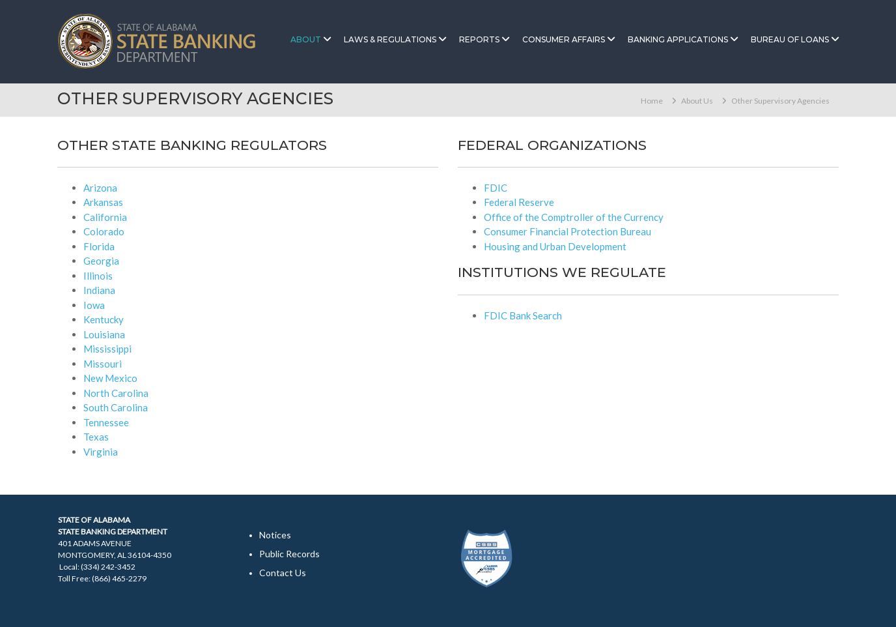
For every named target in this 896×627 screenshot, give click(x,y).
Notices (275, 534)
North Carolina (115, 393)
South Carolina (115, 407)
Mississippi (107, 349)
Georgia (101, 261)
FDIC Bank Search (523, 315)
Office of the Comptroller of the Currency (574, 217)
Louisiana (104, 334)
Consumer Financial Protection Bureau (567, 231)
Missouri (102, 364)
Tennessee (106, 422)
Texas (96, 437)
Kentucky (103, 319)
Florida (99, 246)
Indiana (99, 290)
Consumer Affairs (563, 39)
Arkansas (103, 202)
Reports (479, 39)
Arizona (100, 188)
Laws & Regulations (390, 39)
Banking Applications (678, 39)
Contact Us (282, 572)
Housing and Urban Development (555, 246)
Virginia (100, 452)
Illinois (98, 276)
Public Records (289, 553)
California (105, 217)
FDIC (495, 188)
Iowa (94, 305)
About (305, 39)
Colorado (103, 231)
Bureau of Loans (790, 39)
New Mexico (110, 378)
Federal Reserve (519, 202)
